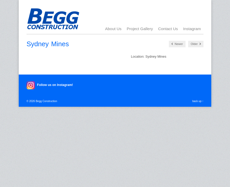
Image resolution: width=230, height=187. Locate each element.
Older (196, 44)
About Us (113, 28)
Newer (177, 44)
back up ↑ (197, 101)
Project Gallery (140, 28)
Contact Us (168, 28)
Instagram (192, 28)
